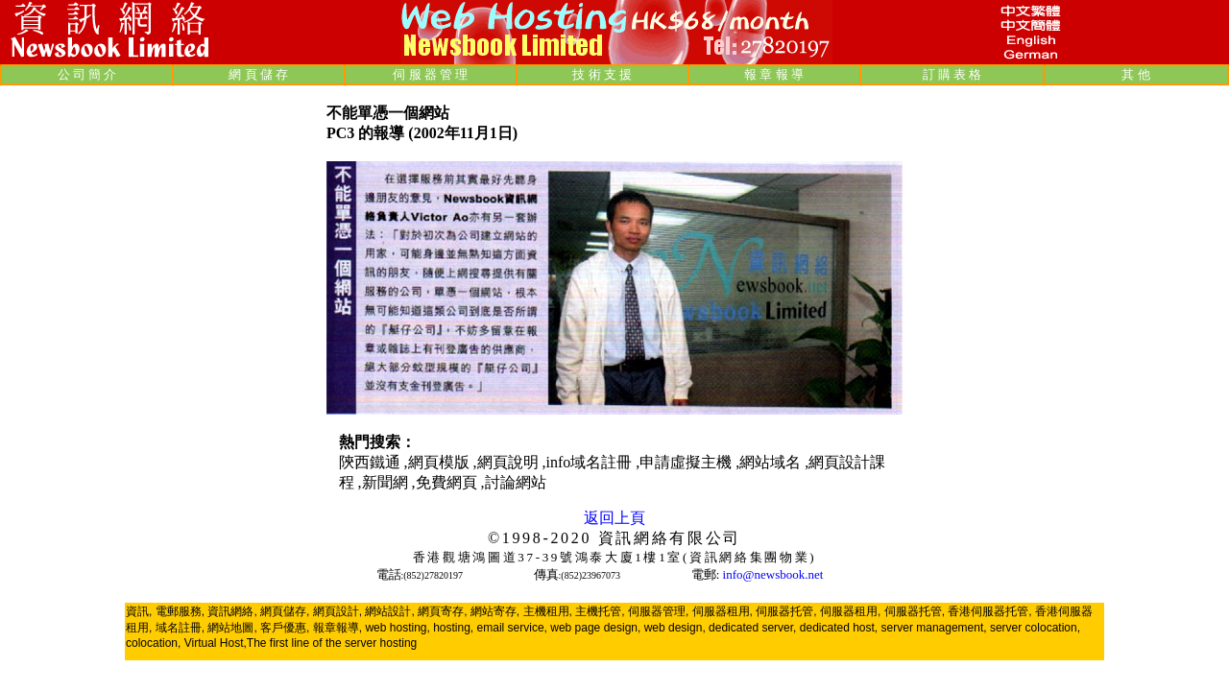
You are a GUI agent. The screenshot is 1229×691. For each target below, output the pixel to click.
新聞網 (387, 482)
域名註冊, (180, 627)
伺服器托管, (786, 611)
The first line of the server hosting (332, 643)
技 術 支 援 (602, 74)
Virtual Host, (215, 643)
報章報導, (337, 627)
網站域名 (772, 462)
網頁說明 (509, 462)
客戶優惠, (284, 627)
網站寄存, (494, 611)
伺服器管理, (658, 611)
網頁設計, (337, 611)
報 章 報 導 (774, 74)
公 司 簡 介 (87, 74)
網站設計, (389, 611)
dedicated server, (752, 627)
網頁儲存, (284, 611)
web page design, (595, 627)
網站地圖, (231, 627)
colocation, (153, 643)
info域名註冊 (591, 462)
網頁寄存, (442, 611)
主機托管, (599, 611)
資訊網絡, (231, 611)
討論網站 (515, 482)
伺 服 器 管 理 (430, 74)
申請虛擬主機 (687, 462)
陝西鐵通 (371, 462)
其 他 (1135, 74)
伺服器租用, (722, 611)
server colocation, (1035, 627)
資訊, (139, 611)
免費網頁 (448, 482)
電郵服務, (180, 611)
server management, (935, 627)
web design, (675, 627)
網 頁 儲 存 (258, 74)
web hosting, (397, 627)
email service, (512, 627)
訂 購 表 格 (952, 74)
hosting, (453, 627)
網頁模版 (440, 462)
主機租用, (547, 611)
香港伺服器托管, (989, 611)
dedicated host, (839, 627)
